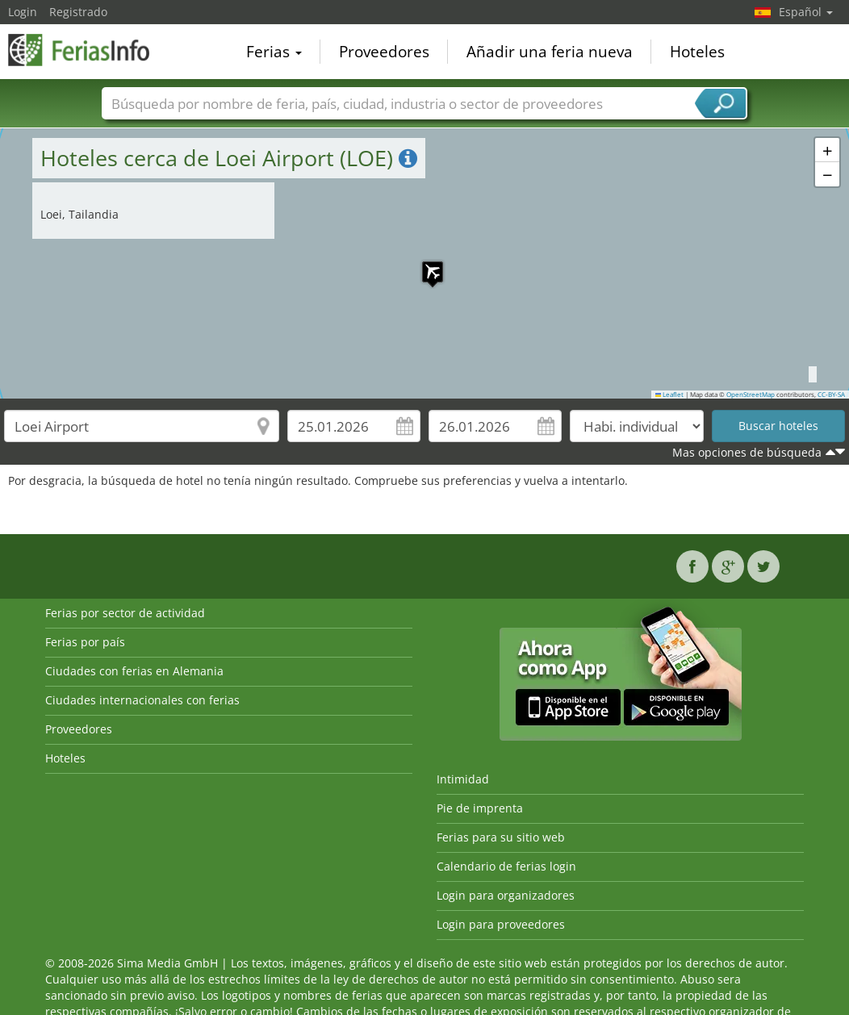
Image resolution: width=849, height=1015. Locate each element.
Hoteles (697, 51)
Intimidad (463, 779)
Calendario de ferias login (506, 866)
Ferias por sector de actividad (125, 612)
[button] (424, 264)
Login (22, 11)
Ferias (274, 51)
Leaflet (669, 395)
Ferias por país (85, 642)
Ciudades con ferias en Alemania (134, 671)
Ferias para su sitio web (501, 837)
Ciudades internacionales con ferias (142, 700)
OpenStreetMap (750, 395)
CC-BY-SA (831, 395)
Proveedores (384, 51)
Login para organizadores (506, 895)
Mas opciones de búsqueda (747, 452)
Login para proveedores (501, 924)
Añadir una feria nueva (549, 51)
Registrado (78, 11)
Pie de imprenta (480, 808)
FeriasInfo (88, 50)
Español (806, 11)
